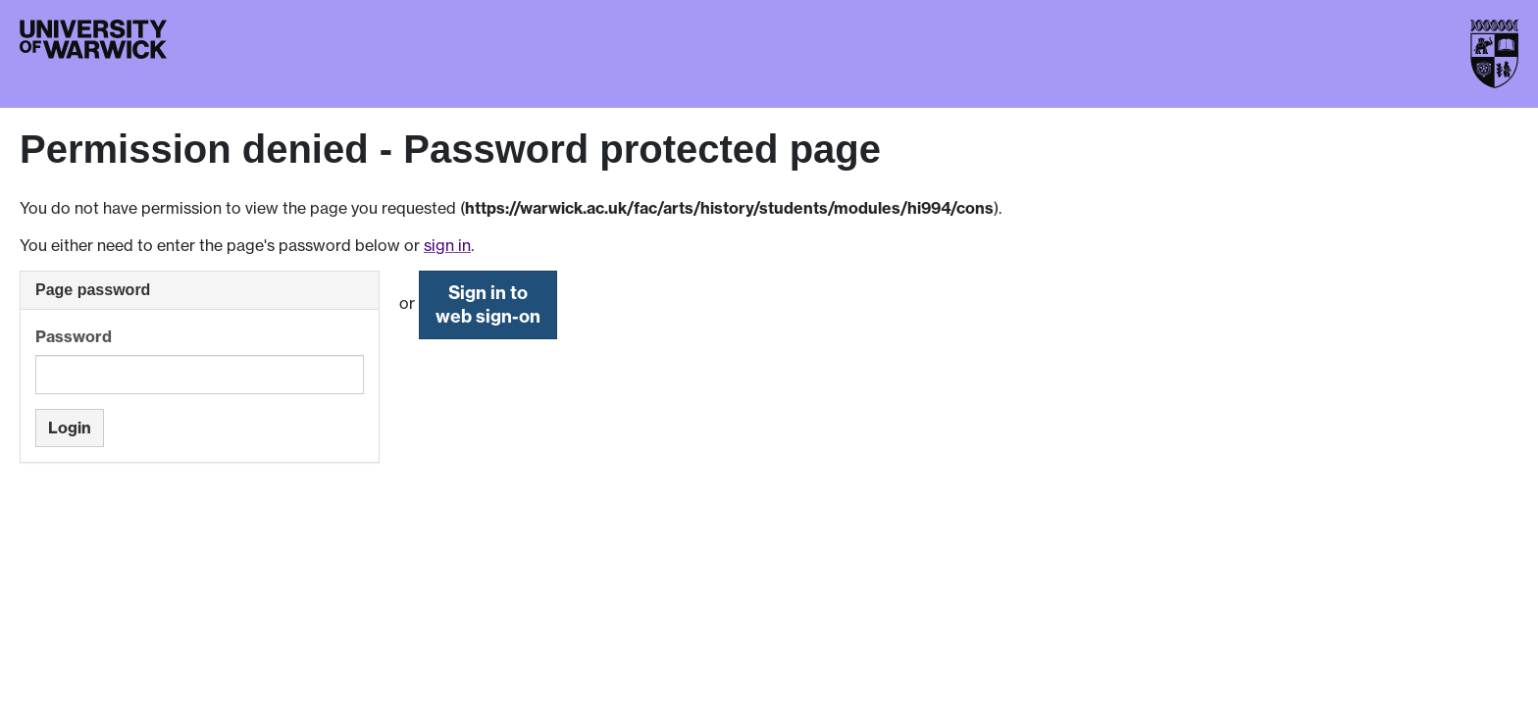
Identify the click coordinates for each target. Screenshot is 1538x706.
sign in (447, 245)
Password (73, 336)
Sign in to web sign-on (488, 304)
